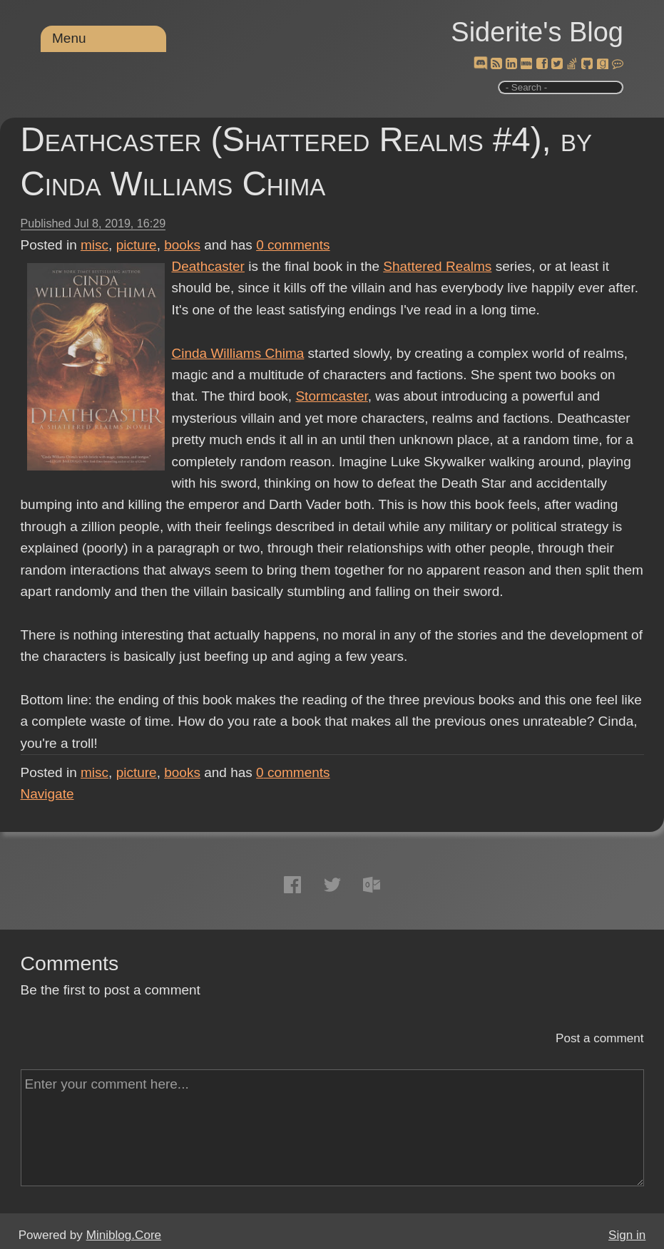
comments (293, 244)
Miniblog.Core (123, 1235)
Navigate (47, 793)
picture (136, 244)
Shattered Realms (437, 266)
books (182, 244)
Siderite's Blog (537, 32)
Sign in (626, 1235)
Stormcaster (331, 396)
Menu (69, 38)
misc (94, 244)
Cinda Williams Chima (238, 353)
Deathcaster (208, 266)
